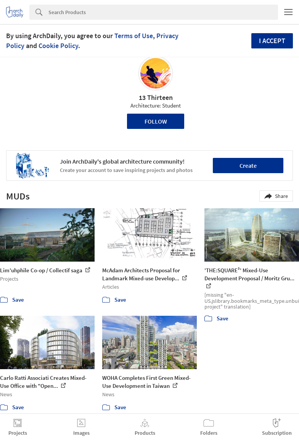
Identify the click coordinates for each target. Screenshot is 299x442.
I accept (272, 40)
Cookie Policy (58, 45)
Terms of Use (133, 35)
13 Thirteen (156, 97)
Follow (156, 121)
